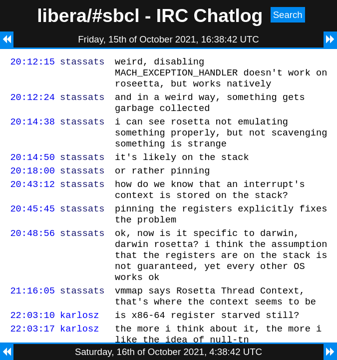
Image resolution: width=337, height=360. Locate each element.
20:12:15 (32, 62)
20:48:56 (32, 255)
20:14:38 (32, 130)
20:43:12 (32, 200)
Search (288, 15)
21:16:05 (32, 320)
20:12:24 (32, 102)
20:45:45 (32, 228)
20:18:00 (32, 185)
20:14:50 (32, 170)
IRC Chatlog (209, 15)
